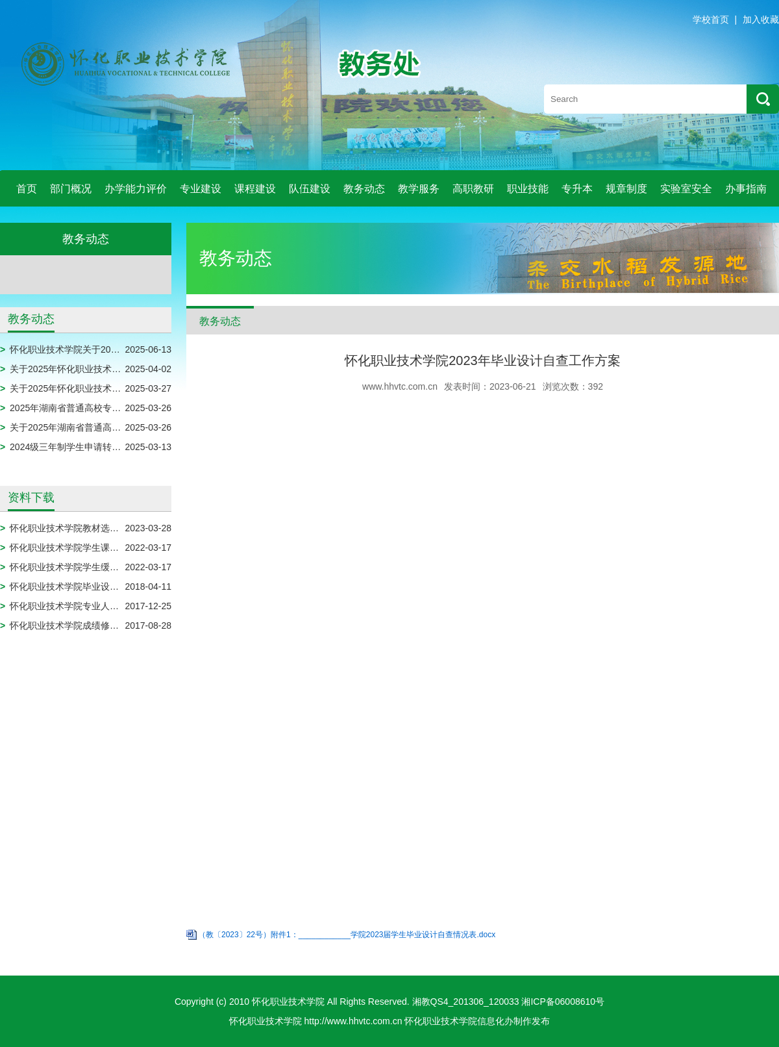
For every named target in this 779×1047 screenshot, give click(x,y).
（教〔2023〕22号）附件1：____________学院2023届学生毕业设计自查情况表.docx (346, 934)
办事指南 (746, 188)
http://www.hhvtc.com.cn (353, 1021)
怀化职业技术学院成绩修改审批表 (78, 625)
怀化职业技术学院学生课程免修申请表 (87, 547)
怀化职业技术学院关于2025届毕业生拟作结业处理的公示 (124, 349)
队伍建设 (309, 188)
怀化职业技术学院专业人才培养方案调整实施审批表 (114, 606)
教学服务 (418, 188)
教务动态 (364, 188)
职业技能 (528, 188)
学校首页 (711, 19)
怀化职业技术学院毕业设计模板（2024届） (97, 586)
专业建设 (200, 188)
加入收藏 (761, 19)
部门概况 (71, 188)
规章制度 (626, 188)
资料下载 (31, 497)
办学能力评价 (136, 188)
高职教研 (473, 188)
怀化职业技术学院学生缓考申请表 (78, 567)
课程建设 (255, 188)
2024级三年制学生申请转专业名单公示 (88, 447)
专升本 (577, 188)
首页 (26, 188)
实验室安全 (686, 188)
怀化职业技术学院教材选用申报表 (78, 528)
